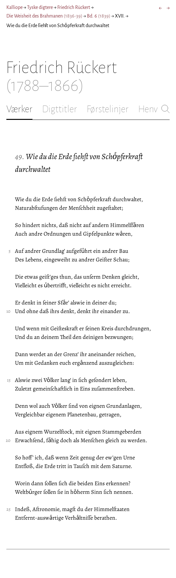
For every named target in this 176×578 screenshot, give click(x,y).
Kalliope (14, 7)
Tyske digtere (40, 7)
